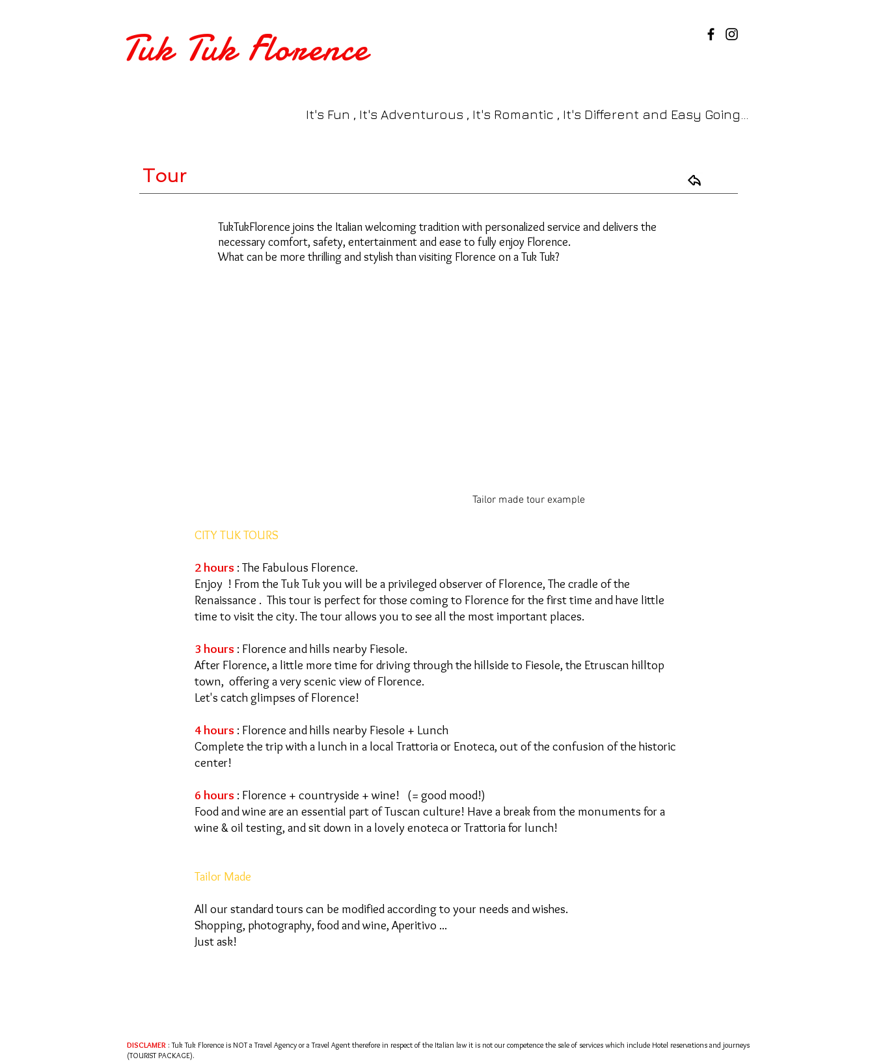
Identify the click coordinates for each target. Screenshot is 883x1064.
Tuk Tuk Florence (245, 48)
